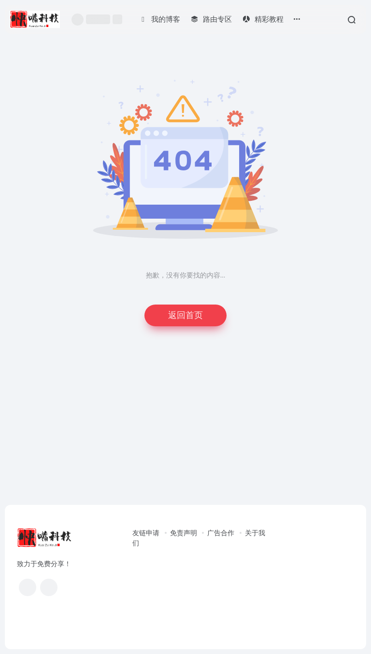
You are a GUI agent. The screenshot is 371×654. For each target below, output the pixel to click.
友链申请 (145, 533)
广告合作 (220, 533)
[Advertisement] (185, 424)
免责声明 (183, 533)
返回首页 (185, 315)
